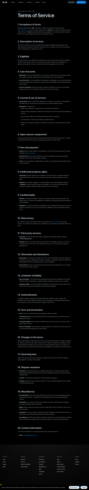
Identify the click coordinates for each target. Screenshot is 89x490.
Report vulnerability (25, 464)
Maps (4, 466)
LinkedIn (77, 461)
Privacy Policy (60, 471)
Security (23, 461)
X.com (76, 459)
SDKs (40, 469)
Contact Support (61, 466)
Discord (77, 464)
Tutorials (41, 464)
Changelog (41, 471)
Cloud (4, 461)
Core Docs (41, 459)
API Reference (42, 466)
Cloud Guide (42, 461)
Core (4, 459)
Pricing (58, 461)
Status (40, 474)
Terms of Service (61, 469)
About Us (23, 459)
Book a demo (60, 464)
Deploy (4, 464)
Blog (58, 459)
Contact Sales (24, 466)
